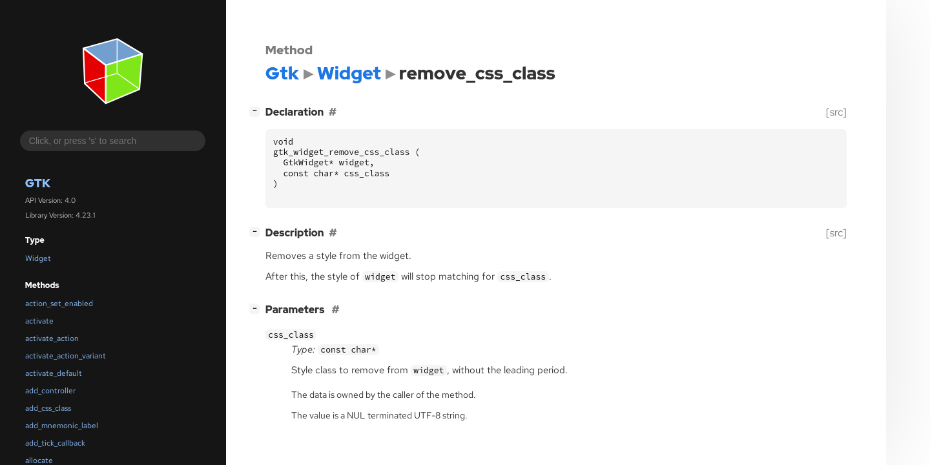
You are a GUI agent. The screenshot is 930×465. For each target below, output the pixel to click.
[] (257, 110)
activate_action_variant (65, 356)
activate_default (53, 373)
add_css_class (48, 408)
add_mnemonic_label (61, 425)
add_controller (50, 391)
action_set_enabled (59, 303)
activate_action (52, 338)
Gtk (37, 183)
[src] (836, 112)
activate (39, 321)
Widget (38, 258)
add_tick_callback (55, 443)
